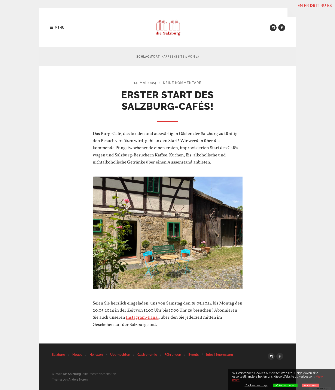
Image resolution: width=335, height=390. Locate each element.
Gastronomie (147, 354)
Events (193, 354)
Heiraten (96, 354)
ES (329, 5)
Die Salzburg (72, 373)
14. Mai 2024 (145, 83)
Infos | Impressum (219, 354)
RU (323, 5)
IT (317, 5)
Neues (77, 354)
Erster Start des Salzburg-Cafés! (167, 100)
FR (306, 5)
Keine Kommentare (182, 83)
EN (300, 5)
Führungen (172, 354)
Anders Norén (78, 379)
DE (312, 5)
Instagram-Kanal (142, 317)
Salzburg (58, 354)
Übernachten (120, 354)
